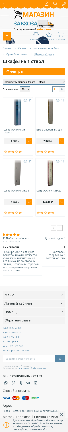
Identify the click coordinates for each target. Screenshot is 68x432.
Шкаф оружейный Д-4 (49, 129)
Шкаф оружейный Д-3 (16, 190)
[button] (4, 3)
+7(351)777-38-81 (12, 337)
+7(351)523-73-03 (12, 327)
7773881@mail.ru (12, 341)
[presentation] (53, 228)
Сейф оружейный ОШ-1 (49, 190)
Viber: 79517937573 (13, 346)
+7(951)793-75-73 (12, 332)
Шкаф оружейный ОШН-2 (14, 131)
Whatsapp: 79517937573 (16, 350)
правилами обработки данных (32, 368)
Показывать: (10, 89)
